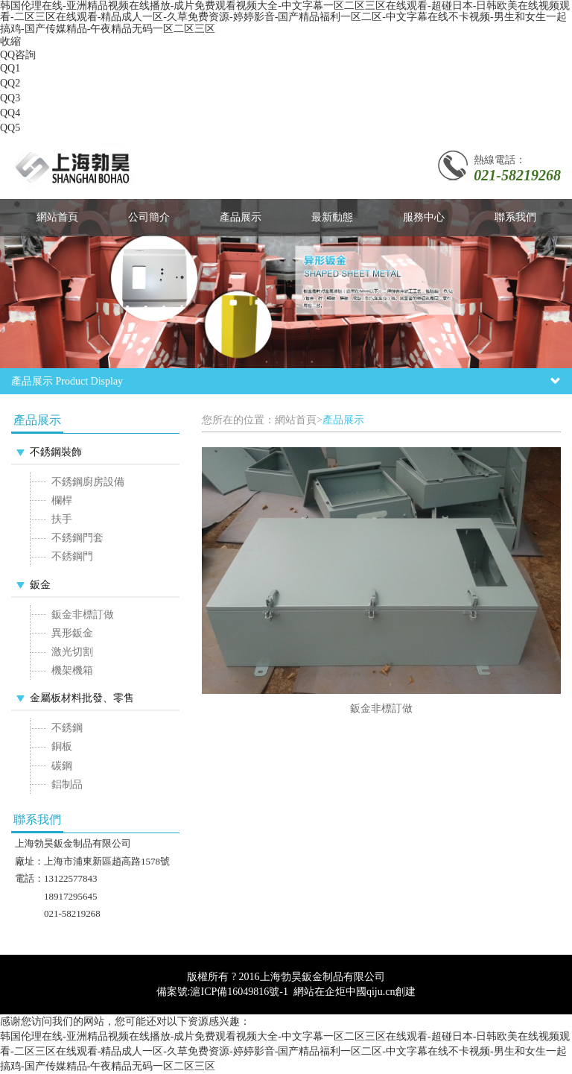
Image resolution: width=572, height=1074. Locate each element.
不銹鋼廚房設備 (87, 481)
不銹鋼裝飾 (56, 452)
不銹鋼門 (72, 556)
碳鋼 (61, 765)
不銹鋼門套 (77, 537)
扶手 (61, 519)
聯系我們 (515, 217)
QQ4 (10, 113)
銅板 (61, 746)
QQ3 (10, 98)
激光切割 (72, 651)
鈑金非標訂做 (82, 614)
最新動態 (332, 217)
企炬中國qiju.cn (360, 991)
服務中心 (424, 217)
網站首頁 (57, 217)
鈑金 (40, 584)
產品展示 (240, 217)
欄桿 (61, 500)
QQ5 (10, 127)
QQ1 (10, 68)
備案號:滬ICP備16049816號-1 (222, 991)
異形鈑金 (72, 633)
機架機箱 (72, 670)
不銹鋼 (67, 727)
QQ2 (10, 83)
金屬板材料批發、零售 (82, 698)
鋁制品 (67, 784)
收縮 (10, 41)
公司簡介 (149, 217)
